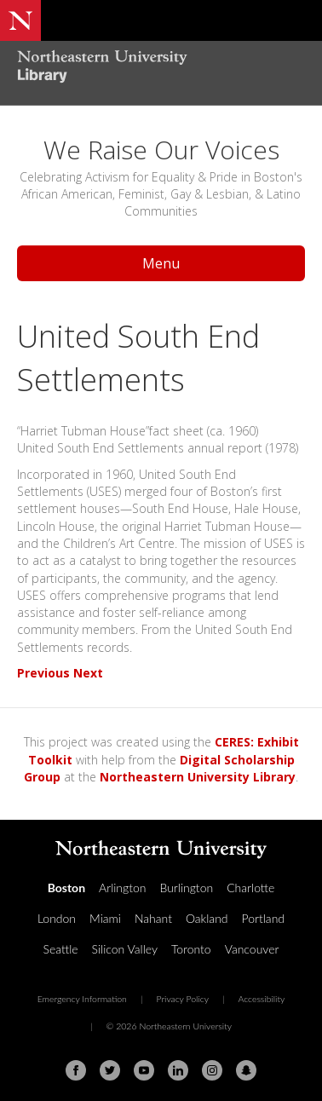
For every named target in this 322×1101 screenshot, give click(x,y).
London (56, 918)
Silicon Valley (125, 949)
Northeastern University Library (198, 777)
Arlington (122, 887)
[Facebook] (76, 1070)
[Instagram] (212, 1070)
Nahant (153, 918)
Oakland (207, 918)
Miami (105, 918)
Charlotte (250, 887)
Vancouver (252, 949)
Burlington (186, 887)
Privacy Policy (182, 999)
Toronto (191, 949)
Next (88, 673)
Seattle (60, 949)
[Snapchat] (246, 1070)
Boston (66, 887)
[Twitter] (110, 1070)
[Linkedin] (178, 1070)
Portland (263, 918)
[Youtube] (144, 1070)
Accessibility (261, 999)
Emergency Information (82, 999)
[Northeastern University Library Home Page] (161, 68)
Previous (43, 673)
